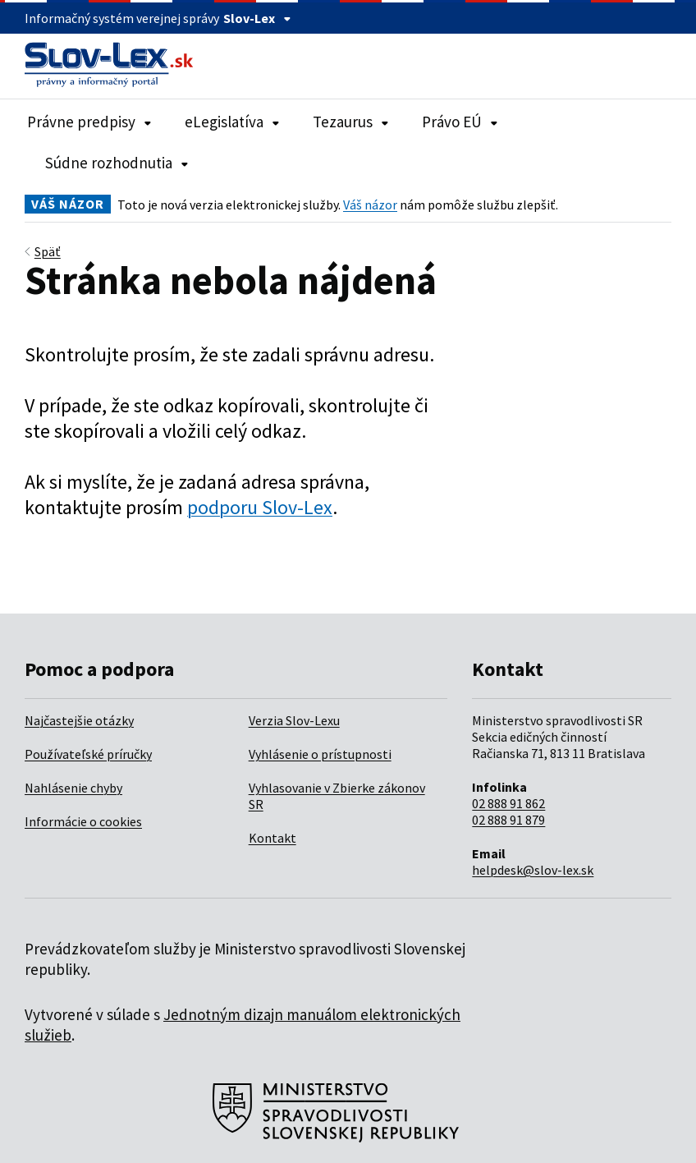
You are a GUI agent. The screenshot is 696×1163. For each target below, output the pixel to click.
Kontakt (272, 838)
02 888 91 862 (508, 803)
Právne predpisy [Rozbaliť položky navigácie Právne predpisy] (89, 121)
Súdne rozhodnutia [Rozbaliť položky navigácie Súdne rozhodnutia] (117, 162)
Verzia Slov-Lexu (294, 720)
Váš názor (370, 204)
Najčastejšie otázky (79, 720)
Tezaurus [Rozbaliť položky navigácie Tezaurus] (351, 121)
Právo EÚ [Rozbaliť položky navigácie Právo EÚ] (460, 121)
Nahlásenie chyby (73, 787)
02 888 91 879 (508, 819)
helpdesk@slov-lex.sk (532, 870)
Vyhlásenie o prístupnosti (320, 754)
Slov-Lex (257, 18)
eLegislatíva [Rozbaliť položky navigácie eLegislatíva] (232, 121)
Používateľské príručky (88, 754)
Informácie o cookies (83, 821)
